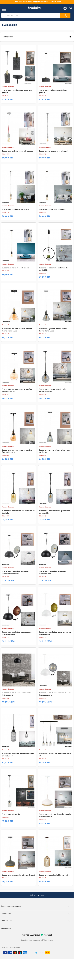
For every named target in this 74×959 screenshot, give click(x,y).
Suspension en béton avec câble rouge (17, 151)
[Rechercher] (31, 15)
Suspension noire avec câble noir (52, 209)
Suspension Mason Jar (11, 814)
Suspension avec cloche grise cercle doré (18, 875)
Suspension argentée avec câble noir (54, 151)
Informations (6, 928)
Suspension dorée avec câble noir (15, 209)
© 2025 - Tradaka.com (11, 947)
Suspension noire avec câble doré (15, 268)
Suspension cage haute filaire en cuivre (54, 875)
